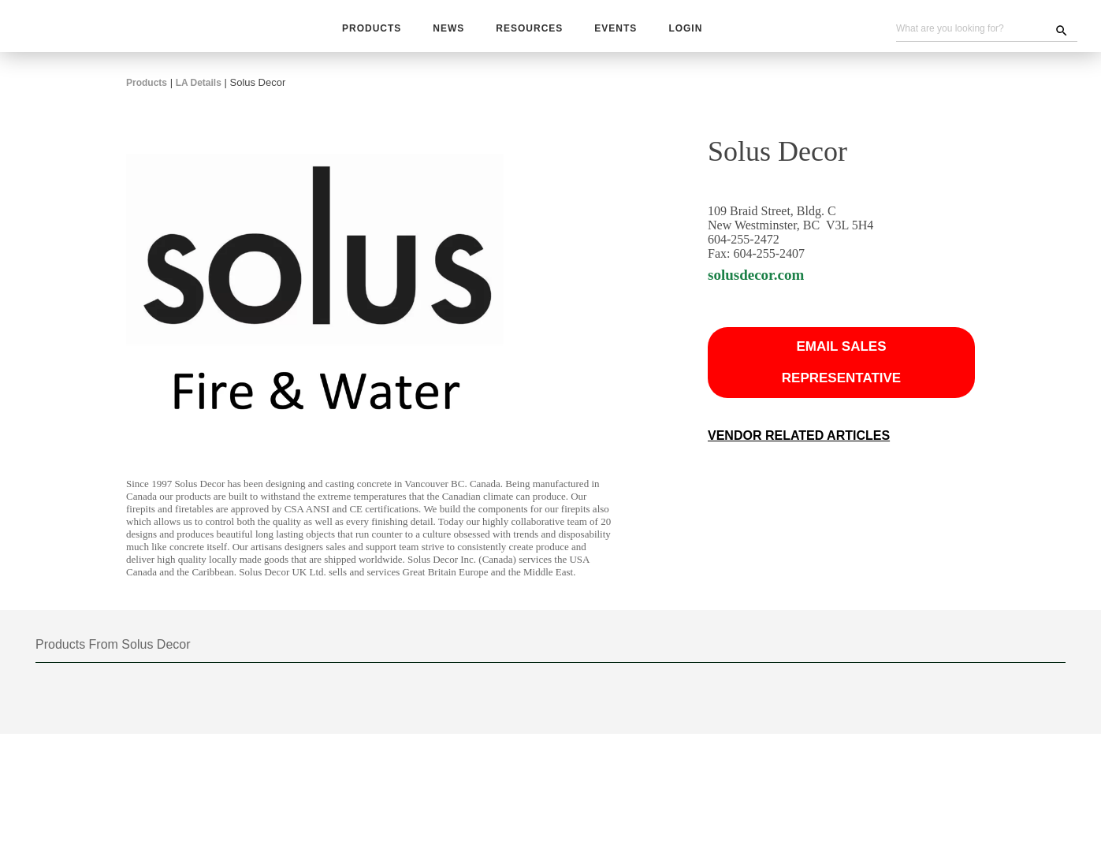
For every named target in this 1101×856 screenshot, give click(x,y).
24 (461, 674)
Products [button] (371, 29)
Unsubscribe (362, 834)
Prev (509, 733)
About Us (699, 817)
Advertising (468, 817)
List (1043, 675)
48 (486, 674)
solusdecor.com (765, 287)
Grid (979, 675)
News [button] (449, 29)
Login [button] (681, 29)
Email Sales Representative (841, 375)
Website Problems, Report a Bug (488, 834)
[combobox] (320, 674)
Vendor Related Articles (799, 448)
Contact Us (636, 817)
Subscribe (403, 817)
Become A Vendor (553, 817)
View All (529, 674)
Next (592, 733)
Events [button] (613, 29)
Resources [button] (529, 29)
